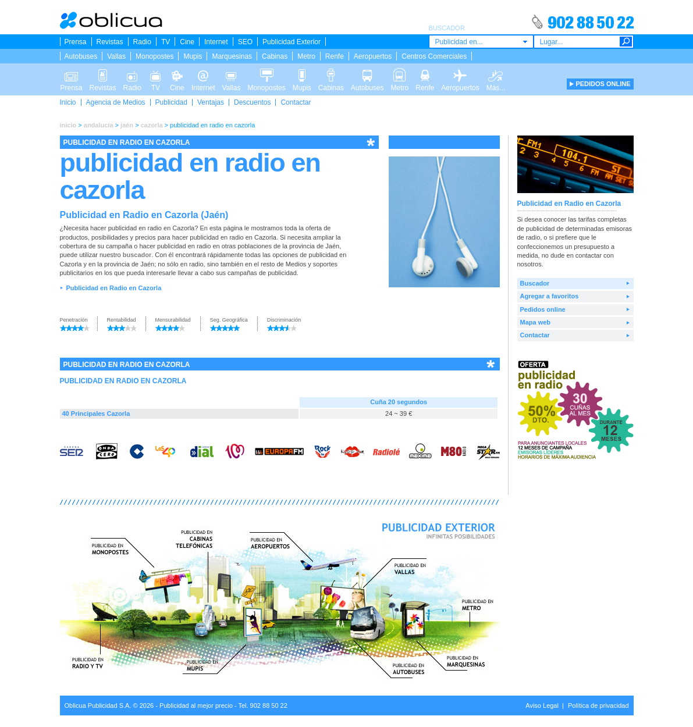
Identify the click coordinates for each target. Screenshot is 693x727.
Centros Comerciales (434, 56)
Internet (216, 42)
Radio (142, 42)
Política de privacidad (598, 705)
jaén (126, 125)
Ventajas (210, 102)
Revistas (110, 42)
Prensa (76, 42)
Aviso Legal (542, 705)
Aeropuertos (373, 56)
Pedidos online (543, 309)
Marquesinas (232, 56)
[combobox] (481, 41)
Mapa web (535, 322)
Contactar (295, 102)
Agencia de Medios (115, 102)
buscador (137, 254)
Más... (496, 74)
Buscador (535, 283)
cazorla (152, 125)
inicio (68, 125)
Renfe (334, 56)
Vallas (116, 56)
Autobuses (81, 56)
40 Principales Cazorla (96, 413)
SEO (245, 42)
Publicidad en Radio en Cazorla (113, 287)
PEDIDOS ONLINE (602, 83)
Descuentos (252, 102)
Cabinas (274, 56)
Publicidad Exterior (291, 42)
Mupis (192, 56)
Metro (306, 56)
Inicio (68, 102)
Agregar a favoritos (549, 296)
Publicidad (171, 102)
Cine (187, 42)
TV (165, 42)
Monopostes (154, 56)
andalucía (98, 125)
